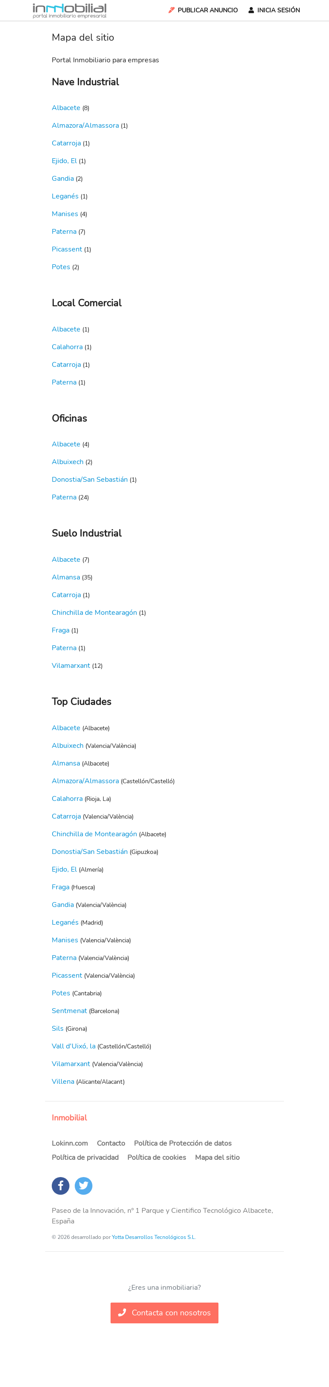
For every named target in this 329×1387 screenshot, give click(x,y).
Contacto (111, 1143)
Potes (61, 267)
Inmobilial (69, 1118)
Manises (65, 214)
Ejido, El (64, 161)
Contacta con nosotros (164, 1312)
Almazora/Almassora (85, 125)
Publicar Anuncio (202, 10)
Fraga (60, 630)
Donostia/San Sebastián (90, 479)
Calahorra (67, 347)
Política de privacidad (85, 1157)
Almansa (66, 577)
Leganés (65, 196)
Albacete (66, 108)
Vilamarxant (71, 666)
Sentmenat (69, 1011)
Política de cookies (156, 1157)
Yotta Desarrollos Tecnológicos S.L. (154, 1237)
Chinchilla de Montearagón (94, 612)
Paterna (64, 231)
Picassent (67, 249)
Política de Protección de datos (183, 1143)
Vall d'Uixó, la (74, 1046)
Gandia (63, 178)
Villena (63, 1081)
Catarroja (66, 143)
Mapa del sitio (217, 1157)
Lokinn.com (70, 1143)
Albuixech (68, 462)
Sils (58, 1028)
